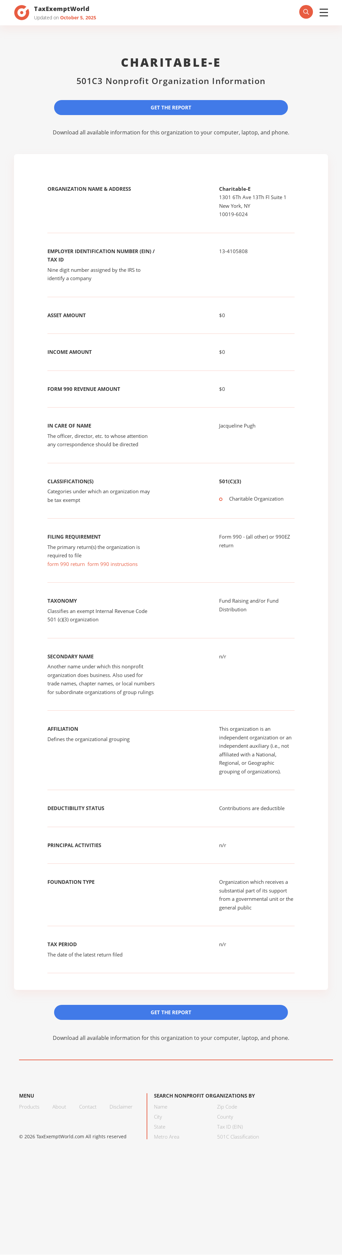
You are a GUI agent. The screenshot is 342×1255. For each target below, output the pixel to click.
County (225, 1117)
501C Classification (238, 1137)
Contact (88, 1107)
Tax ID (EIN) (230, 1127)
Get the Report (171, 107)
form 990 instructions (113, 564)
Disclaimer (121, 1107)
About (59, 1107)
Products (29, 1107)
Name (160, 1107)
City (158, 1117)
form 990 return (66, 564)
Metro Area (166, 1137)
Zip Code (227, 1107)
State (159, 1127)
